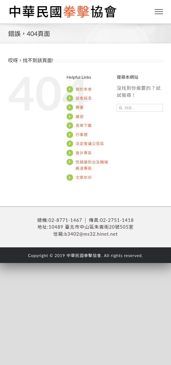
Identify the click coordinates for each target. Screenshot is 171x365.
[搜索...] (140, 108)
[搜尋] (120, 108)
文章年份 (83, 177)
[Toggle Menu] (159, 11)
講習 (79, 116)
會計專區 (83, 152)
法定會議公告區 (89, 143)
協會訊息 (83, 98)
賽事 (79, 107)
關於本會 (83, 89)
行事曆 (81, 134)
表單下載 (83, 125)
